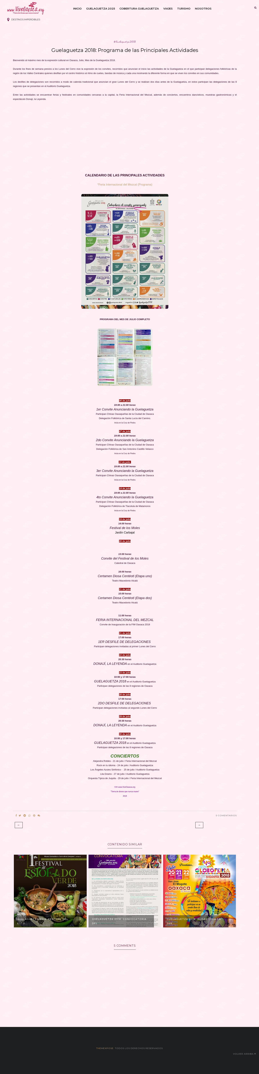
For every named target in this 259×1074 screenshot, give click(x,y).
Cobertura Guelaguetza (139, 8)
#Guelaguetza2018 (125, 41)
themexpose (104, 1048)
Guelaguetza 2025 (100, 8)
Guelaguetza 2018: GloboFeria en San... (194, 921)
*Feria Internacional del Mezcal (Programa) (124, 184)
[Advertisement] (125, 144)
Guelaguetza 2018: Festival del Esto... (42, 921)
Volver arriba (244, 1053)
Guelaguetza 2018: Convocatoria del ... (119, 921)
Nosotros (203, 8)
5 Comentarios (226, 815)
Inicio (77, 8)
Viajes (168, 8)
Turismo (183, 8)
